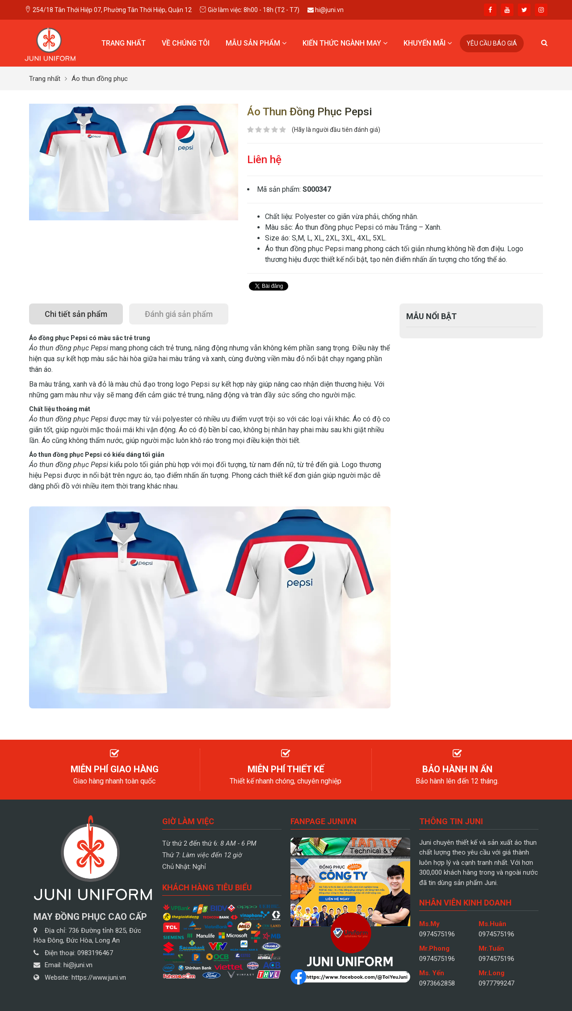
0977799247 (496, 983)
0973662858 (437, 983)
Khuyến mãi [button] (428, 43)
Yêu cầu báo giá (492, 43)
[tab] (76, 313)
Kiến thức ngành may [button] (345, 43)
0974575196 (437, 934)
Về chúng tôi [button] (186, 43)
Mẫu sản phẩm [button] (256, 43)
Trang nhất (123, 43)
